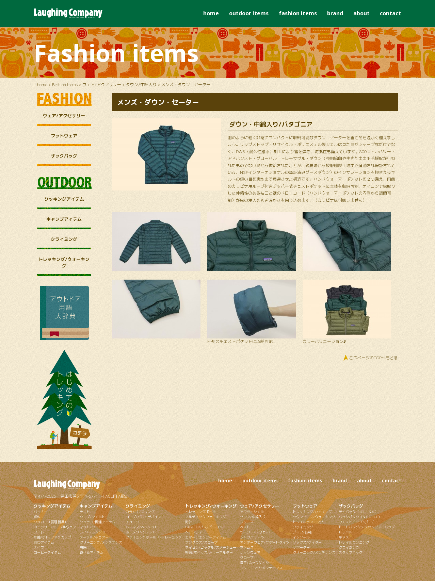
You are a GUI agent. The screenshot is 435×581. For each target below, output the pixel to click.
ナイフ (39, 547)
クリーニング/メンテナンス (101, 542)
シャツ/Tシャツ (252, 537)
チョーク (132, 521)
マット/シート (91, 527)
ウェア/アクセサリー (101, 84)
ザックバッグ (64, 156)
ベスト (245, 527)
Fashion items (65, 84)
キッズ (344, 537)
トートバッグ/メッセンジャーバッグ (367, 527)
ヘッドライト (195, 532)
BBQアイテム (44, 542)
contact (390, 13)
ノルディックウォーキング (205, 516)
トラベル (345, 532)
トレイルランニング (308, 521)
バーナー (40, 511)
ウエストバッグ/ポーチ (356, 521)
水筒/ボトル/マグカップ (52, 537)
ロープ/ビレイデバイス (143, 516)
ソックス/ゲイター (307, 542)
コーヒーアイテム (47, 552)
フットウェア (64, 136)
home (211, 13)
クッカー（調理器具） (51, 521)
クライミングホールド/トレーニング (154, 537)
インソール (301, 537)
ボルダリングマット (141, 532)
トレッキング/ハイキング (312, 511)
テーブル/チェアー (94, 537)
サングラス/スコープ (201, 542)
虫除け (85, 547)
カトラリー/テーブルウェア (55, 527)
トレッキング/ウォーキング (64, 262)
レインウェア (250, 552)
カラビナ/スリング (140, 511)
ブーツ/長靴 (302, 532)
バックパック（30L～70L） (360, 516)
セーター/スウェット (256, 532)
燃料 (37, 516)
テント (85, 511)
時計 (188, 521)
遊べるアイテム (91, 552)
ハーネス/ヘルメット (142, 527)
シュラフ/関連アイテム (97, 521)
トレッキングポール (200, 511)
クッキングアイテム (64, 199)
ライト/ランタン (92, 532)
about (361, 13)
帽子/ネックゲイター (256, 562)
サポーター (301, 547)
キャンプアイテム (64, 219)
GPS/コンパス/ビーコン (203, 527)
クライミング (64, 239)
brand (335, 13)
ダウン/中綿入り (141, 84)
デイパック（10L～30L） (358, 511)
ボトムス (247, 547)
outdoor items (249, 13)
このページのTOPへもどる (373, 358)
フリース (247, 521)
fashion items (298, 13)
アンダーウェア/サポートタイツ (264, 542)
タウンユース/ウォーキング (314, 516)
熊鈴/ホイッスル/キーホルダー (209, 552)
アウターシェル (252, 511)
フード (39, 532)
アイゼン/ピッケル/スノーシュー (210, 547)
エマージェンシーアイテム (205, 537)
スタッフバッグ (351, 552)
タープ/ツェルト (92, 516)
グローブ (247, 557)
